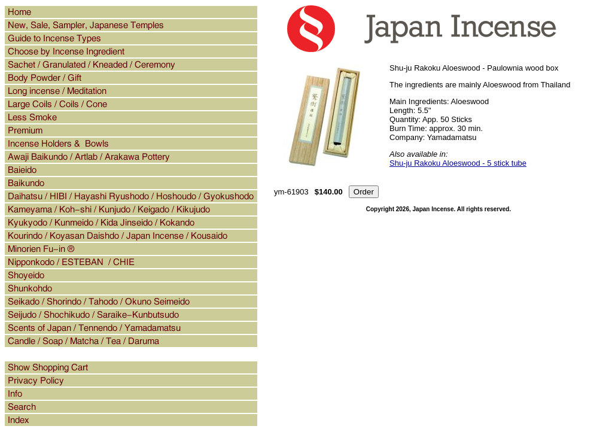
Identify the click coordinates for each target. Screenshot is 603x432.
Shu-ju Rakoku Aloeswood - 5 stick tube (457, 163)
